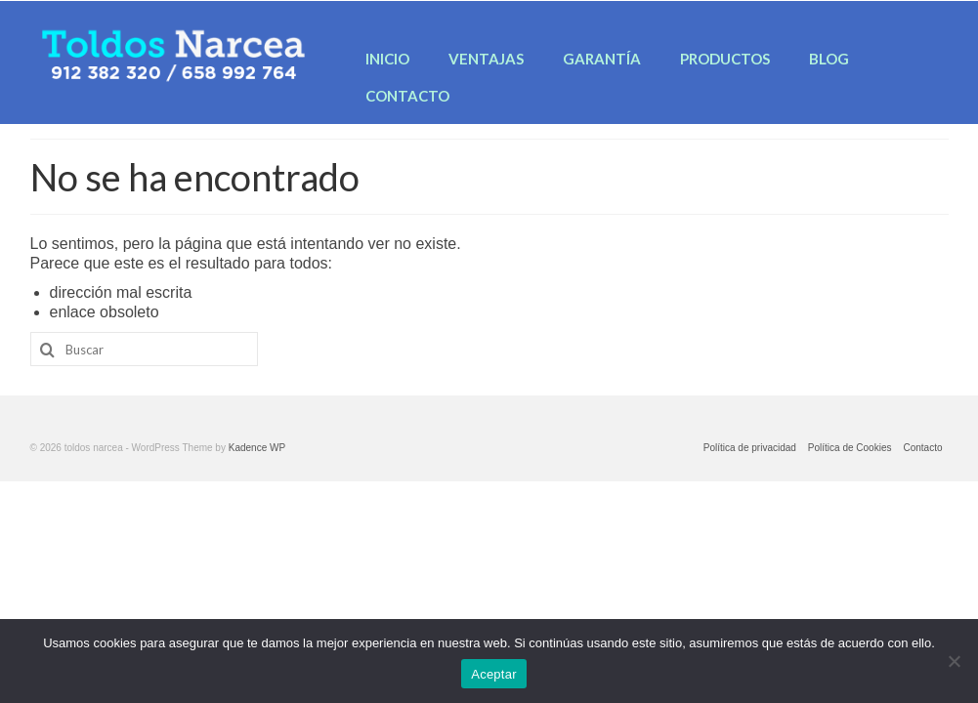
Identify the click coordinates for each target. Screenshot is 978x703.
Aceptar (494, 674)
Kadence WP (257, 447)
